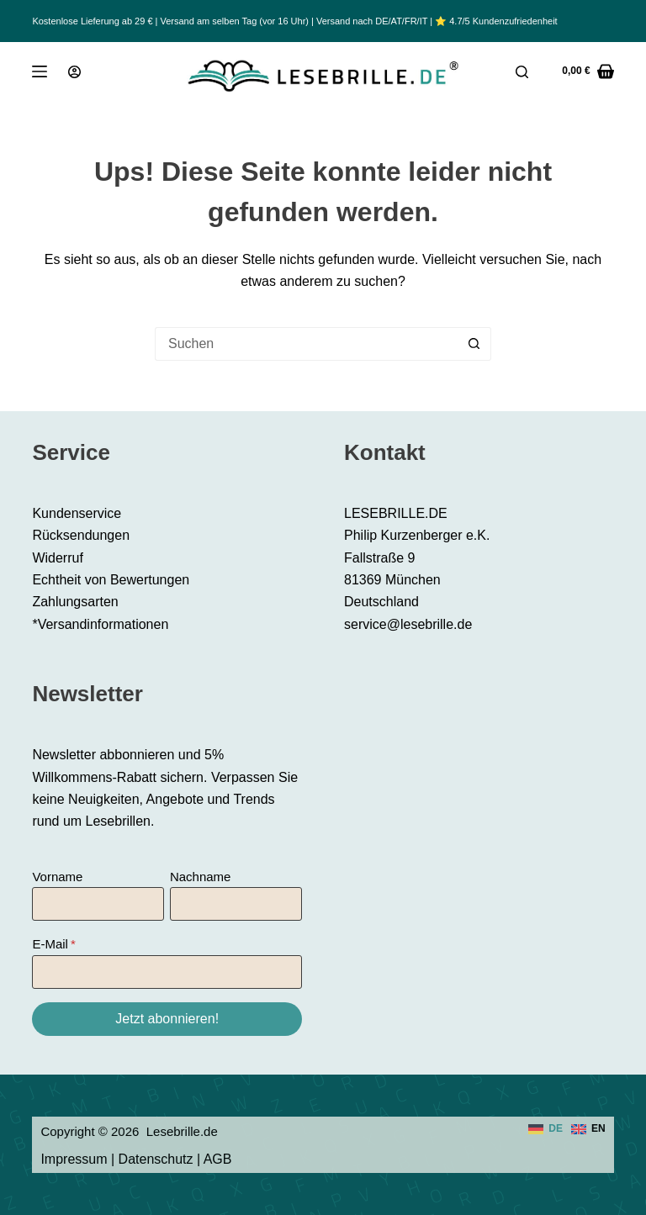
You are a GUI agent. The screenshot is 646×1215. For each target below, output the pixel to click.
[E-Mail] (167, 972)
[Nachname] (236, 904)
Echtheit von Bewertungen (110, 580)
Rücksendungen (81, 535)
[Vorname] (98, 904)
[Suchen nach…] (306, 344)
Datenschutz (156, 1159)
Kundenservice (76, 513)
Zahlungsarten (75, 601)
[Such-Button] (474, 344)
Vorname (57, 876)
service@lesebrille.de (408, 624)
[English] (588, 1129)
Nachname (200, 876)
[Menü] (39, 71)
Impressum (73, 1159)
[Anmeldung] (74, 72)
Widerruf (57, 558)
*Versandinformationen (100, 624)
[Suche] (522, 72)
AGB (218, 1159)
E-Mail (50, 944)
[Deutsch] (545, 1129)
